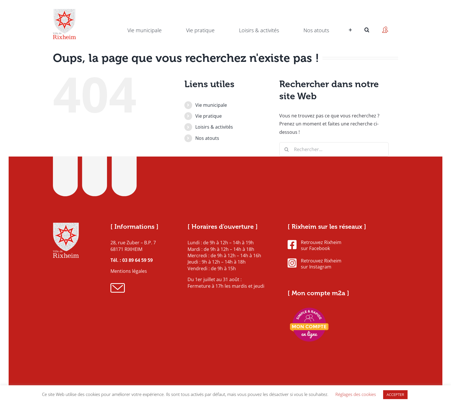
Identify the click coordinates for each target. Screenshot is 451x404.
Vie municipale (211, 105)
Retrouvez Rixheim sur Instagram (314, 264)
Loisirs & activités (214, 127)
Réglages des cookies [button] (355, 394)
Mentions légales (128, 271)
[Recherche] (286, 149)
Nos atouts (207, 138)
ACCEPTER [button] (395, 394)
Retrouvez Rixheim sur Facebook (314, 245)
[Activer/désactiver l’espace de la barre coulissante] (349, 21)
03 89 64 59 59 (137, 260)
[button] (367, 21)
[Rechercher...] (334, 149)
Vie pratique (208, 116)
